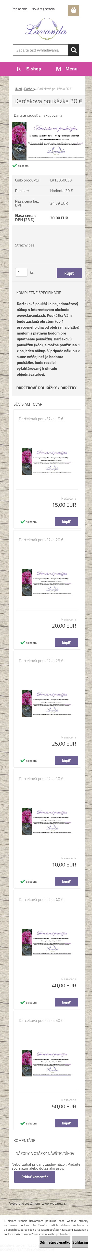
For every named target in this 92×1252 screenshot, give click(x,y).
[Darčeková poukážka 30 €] (48, 124)
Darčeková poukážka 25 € (41, 660)
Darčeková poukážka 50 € (41, 1020)
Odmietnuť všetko (54, 1242)
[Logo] (46, 28)
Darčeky (29, 88)
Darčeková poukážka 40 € (41, 899)
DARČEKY (68, 388)
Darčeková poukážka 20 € (41, 539)
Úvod (18, 88)
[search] (73, 50)
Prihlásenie (20, 8)
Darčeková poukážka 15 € (41, 418)
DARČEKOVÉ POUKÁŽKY (36, 388)
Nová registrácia (43, 8)
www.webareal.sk (54, 1203)
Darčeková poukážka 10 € (41, 778)
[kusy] (21, 272)
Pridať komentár (35, 1177)
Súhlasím (80, 1242)
